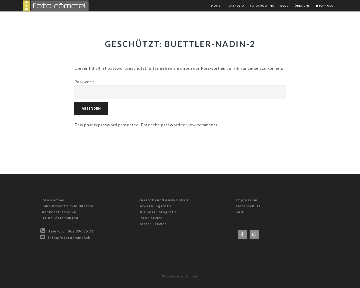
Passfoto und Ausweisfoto (164, 200)
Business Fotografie (157, 212)
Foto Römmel (69, 5)
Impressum (246, 200)
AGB (240, 212)
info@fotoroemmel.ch (69, 237)
